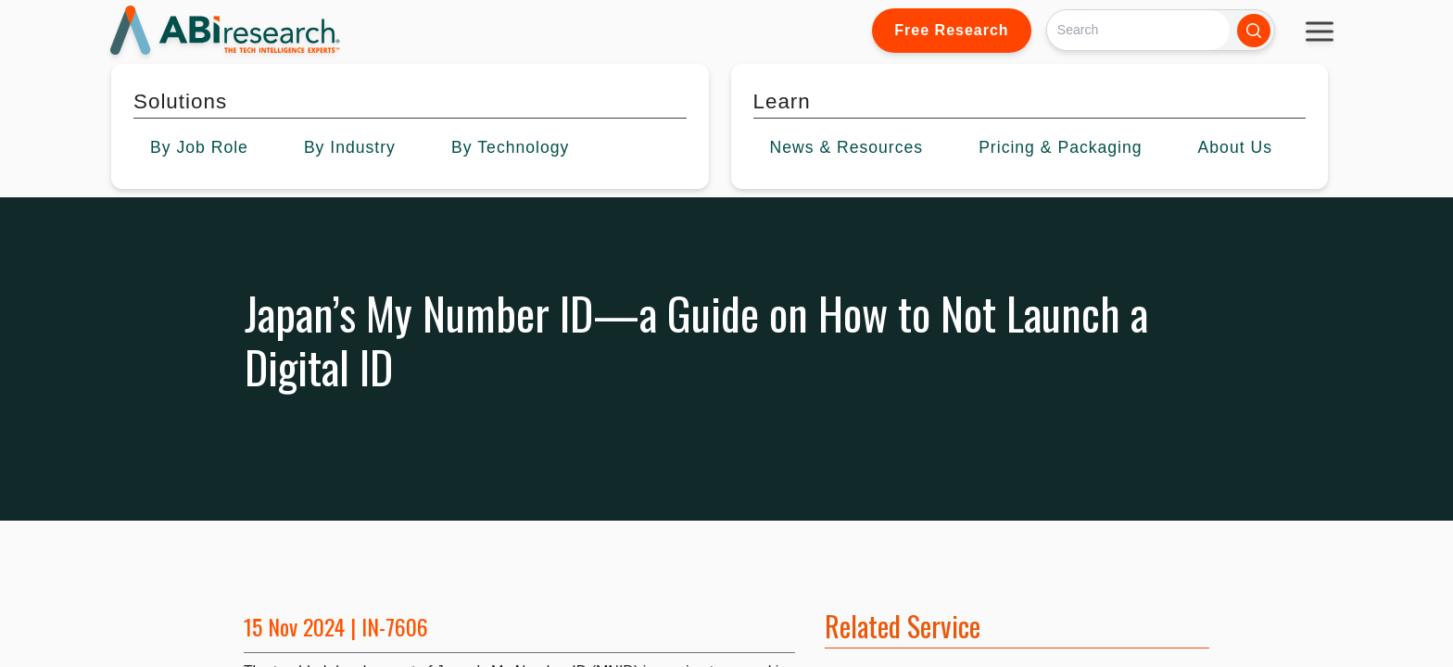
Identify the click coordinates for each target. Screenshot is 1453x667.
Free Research (951, 30)
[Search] (1138, 30)
